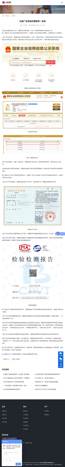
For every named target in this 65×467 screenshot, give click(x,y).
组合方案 (4, 418)
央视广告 (33, 30)
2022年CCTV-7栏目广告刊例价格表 (45, 389)
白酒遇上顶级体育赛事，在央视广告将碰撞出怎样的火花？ (17, 374)
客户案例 (4, 422)
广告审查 (24, 25)
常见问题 (25, 418)
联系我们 (46, 414)
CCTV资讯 (26, 425)
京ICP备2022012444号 (29, 462)
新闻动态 (25, 422)
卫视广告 (4, 414)
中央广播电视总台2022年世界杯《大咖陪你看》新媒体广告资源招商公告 (17, 378)
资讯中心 (25, 411)
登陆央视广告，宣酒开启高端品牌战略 (46, 382)
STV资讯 (25, 429)
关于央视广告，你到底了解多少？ (45, 378)
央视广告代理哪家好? (41, 385)
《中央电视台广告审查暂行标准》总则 (14, 385)
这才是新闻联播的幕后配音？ (12, 389)
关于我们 (46, 411)
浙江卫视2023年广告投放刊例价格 (13, 382)
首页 (3, 15)
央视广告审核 (16, 359)
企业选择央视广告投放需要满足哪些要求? (47, 374)
